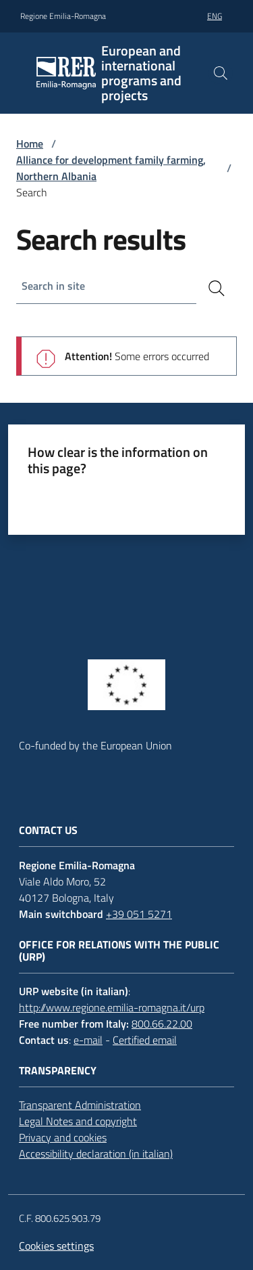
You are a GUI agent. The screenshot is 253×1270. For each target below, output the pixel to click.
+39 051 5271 (139, 914)
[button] (220, 73)
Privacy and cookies (63, 1137)
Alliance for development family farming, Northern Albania (111, 168)
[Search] (216, 288)
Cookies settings (56, 1246)
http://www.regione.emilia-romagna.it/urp (111, 1007)
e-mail (88, 1040)
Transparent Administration (80, 1105)
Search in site (53, 286)
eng (214, 15)
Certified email (145, 1040)
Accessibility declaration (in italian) (96, 1153)
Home (29, 143)
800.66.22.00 (162, 1023)
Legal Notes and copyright (78, 1121)
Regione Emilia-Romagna (63, 16)
